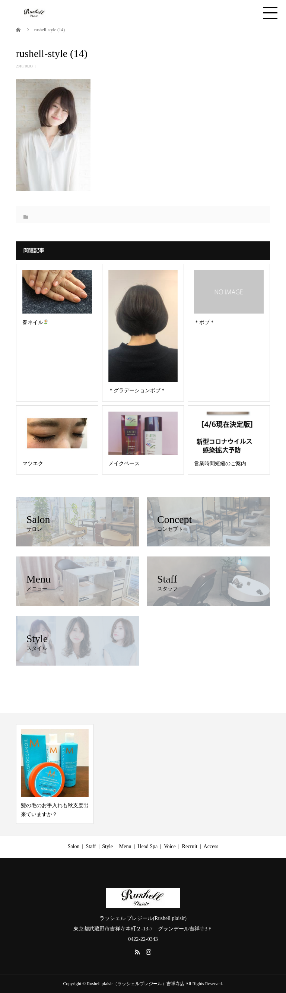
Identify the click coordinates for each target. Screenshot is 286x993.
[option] (54, 774)
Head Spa (147, 846)
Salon (74, 846)
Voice (170, 846)
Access (211, 846)
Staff (91, 846)
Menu (125, 846)
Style (107, 846)
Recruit (189, 846)
